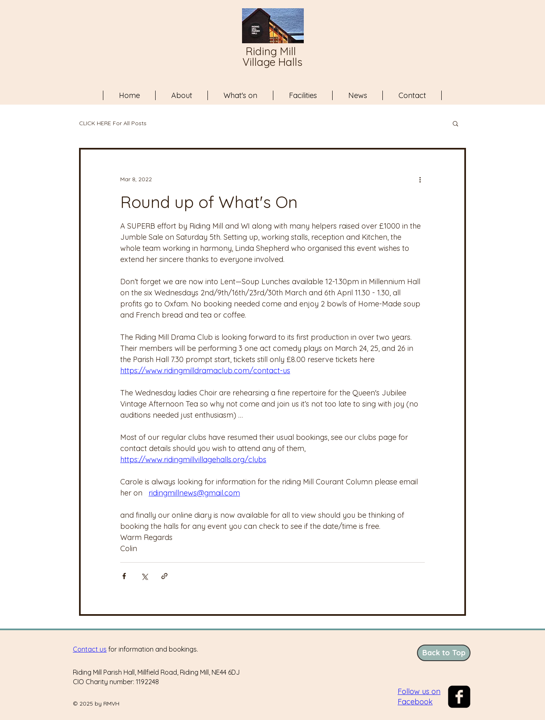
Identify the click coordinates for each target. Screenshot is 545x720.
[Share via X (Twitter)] (144, 576)
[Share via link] (164, 576)
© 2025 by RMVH (96, 703)
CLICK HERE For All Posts (113, 123)
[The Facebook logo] (459, 696)
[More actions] (420, 179)
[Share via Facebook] (124, 576)
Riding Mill (272, 51)
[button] (455, 123)
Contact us (90, 649)
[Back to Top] (443, 653)
